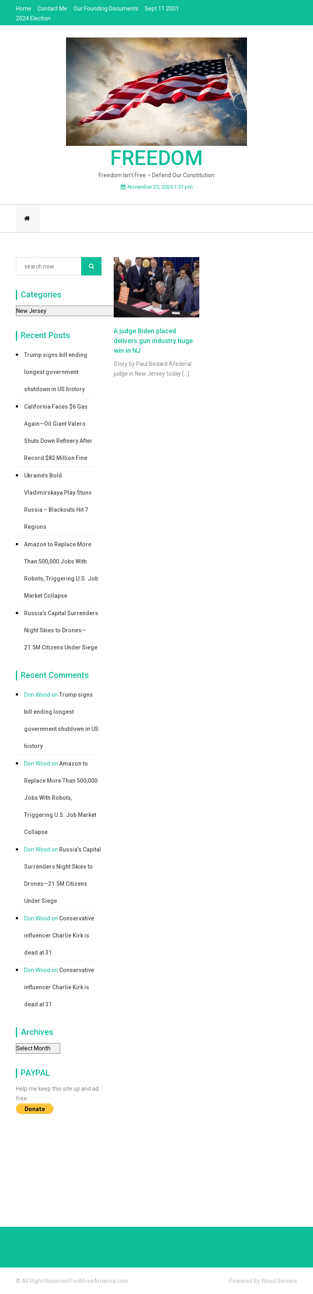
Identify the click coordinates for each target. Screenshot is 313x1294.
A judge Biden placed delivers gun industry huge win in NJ (153, 340)
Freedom (156, 158)
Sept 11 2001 (162, 8)
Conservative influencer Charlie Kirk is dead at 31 (59, 935)
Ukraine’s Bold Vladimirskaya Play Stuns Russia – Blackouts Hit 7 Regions (58, 501)
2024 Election (33, 18)
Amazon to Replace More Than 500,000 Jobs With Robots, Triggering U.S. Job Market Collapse (61, 570)
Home (23, 8)
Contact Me (52, 8)
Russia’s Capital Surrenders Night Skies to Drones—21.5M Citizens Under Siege (61, 630)
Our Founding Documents (106, 8)
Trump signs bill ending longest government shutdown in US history (55, 372)
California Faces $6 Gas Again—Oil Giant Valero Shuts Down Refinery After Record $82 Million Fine (58, 432)
